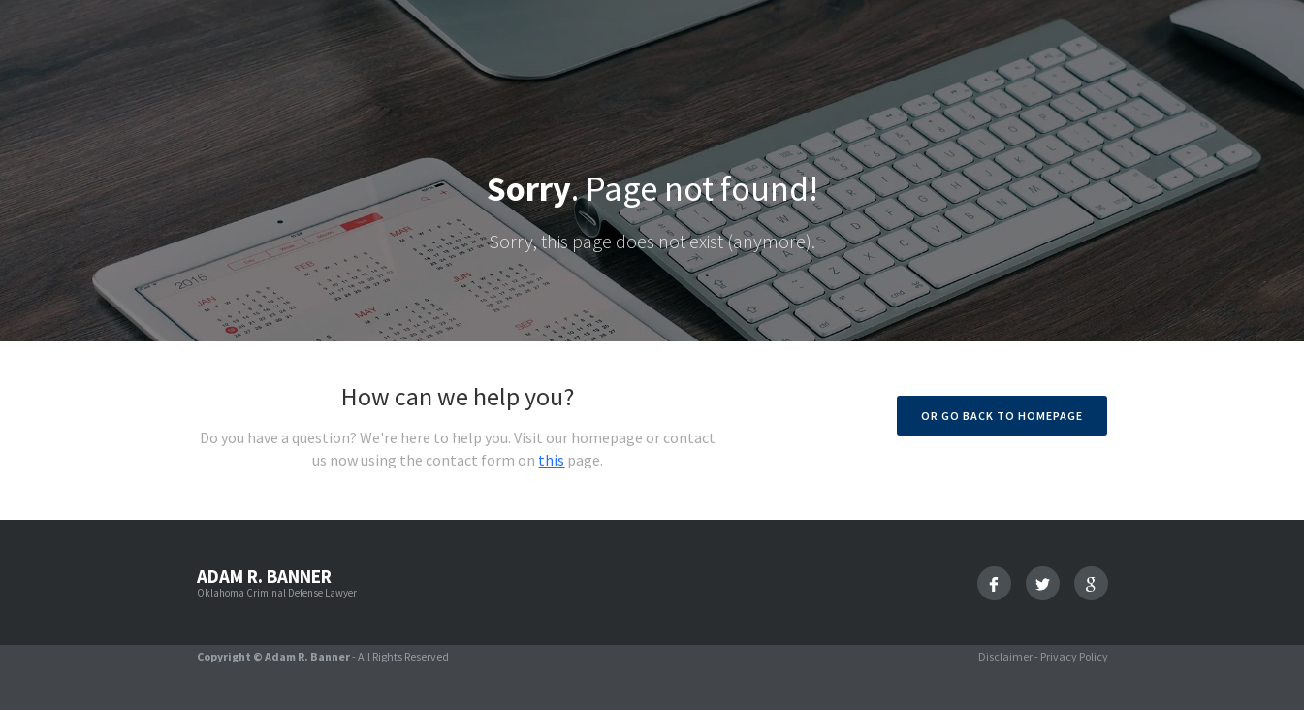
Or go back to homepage (1002, 415)
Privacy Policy (1074, 656)
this (551, 459)
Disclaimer (1005, 656)
